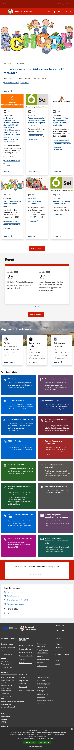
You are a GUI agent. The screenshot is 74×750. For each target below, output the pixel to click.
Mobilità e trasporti (25, 663)
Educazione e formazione (41, 645)
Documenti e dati (6, 667)
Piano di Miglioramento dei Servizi (45, 701)
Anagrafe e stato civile (26, 645)
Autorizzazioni (42, 666)
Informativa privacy (43, 684)
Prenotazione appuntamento (24, 675)
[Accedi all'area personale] (62, 4)
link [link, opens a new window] (56, 738)
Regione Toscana (8, 4)
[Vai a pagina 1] (35, 306)
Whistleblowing (42, 687)
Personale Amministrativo (6, 662)
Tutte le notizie (37, 249)
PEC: (2, 699)
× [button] (72, 729)
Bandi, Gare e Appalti (26, 652)
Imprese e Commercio (26, 649)
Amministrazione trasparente (43, 678)
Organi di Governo (7, 644)
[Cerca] (70, 11)
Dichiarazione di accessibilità (42, 695)
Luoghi (58, 660)
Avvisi (9, 64)
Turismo (21, 659)
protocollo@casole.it (8, 707)
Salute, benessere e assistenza (43, 660)
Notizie (58, 644)
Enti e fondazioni (6, 654)
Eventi (58, 664)
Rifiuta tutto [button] (44, 742)
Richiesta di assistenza (26, 690)
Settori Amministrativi (8, 647)
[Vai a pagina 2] (38, 306)
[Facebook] (54, 11)
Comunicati (59, 647)
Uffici (3, 651)
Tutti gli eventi (36, 314)
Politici (3, 658)
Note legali (40, 690)
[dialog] (37, 738)
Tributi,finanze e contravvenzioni (42, 651)
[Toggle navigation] (4, 11)
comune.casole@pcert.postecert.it (12, 701)
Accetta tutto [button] (29, 742)
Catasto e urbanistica (26, 656)
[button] (37, 747)
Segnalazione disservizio (23, 681)
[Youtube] (59, 11)
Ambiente (40, 656)
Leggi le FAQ (23, 687)
